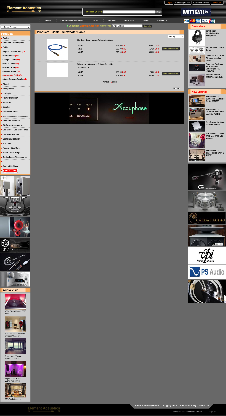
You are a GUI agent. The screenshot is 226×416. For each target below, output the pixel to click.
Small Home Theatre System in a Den (13, 357)
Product (112, 21)
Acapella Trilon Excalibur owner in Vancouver (15, 335)
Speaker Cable (9, 71)
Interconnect (9, 56)
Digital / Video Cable (12, 52)
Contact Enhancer (11, 134)
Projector (7, 102)
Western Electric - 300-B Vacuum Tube (214, 76)
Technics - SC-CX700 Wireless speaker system (215, 58)
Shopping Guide (170, 405)
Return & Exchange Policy (147, 405)
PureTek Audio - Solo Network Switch (215, 123)
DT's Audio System (13, 399)
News (95, 21)
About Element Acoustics (71, 21)
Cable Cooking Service (13, 79)
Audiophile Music (10, 166)
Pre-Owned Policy (188, 405)
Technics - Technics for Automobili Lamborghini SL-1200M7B (214, 67)
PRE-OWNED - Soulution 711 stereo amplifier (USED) (215, 111)
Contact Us (162, 21)
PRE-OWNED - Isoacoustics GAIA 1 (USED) (215, 152)
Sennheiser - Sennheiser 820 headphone (212, 33)
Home (48, 21)
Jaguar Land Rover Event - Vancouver (13, 379)
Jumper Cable (9, 59)
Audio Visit (129, 21)
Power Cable (9, 67)
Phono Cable (9, 63)
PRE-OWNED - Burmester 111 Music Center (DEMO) (215, 98)
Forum (145, 21)
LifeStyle (7, 93)
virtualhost (220, 412)
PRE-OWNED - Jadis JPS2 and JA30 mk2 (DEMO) (215, 136)
